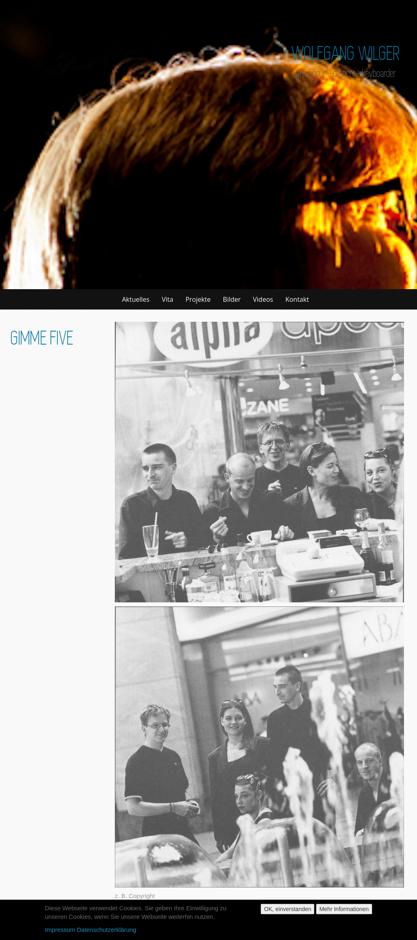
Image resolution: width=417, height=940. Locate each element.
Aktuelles (136, 299)
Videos (263, 299)
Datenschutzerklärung (106, 931)
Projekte (198, 299)
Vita (167, 299)
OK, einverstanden (287, 911)
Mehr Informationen (344, 911)
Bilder (232, 299)
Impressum (60, 931)
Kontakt (297, 299)
